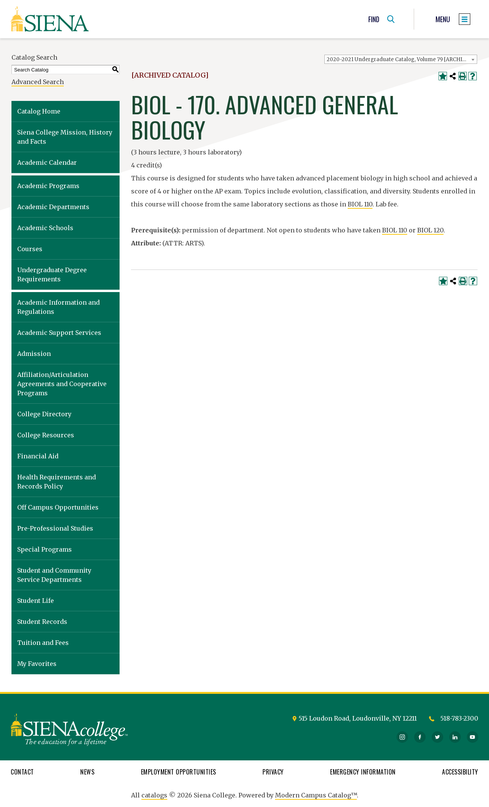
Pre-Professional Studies (55, 528)
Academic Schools (45, 228)
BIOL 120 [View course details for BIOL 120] (430, 230)
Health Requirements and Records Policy (56, 481)
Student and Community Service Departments (54, 575)
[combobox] (400, 59)
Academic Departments (53, 207)
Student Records (42, 621)
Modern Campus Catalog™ (316, 795)
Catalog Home (38, 111)
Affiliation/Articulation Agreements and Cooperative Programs (62, 384)
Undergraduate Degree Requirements (52, 274)
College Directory (44, 414)
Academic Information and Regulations (58, 307)
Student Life (35, 600)
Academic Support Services (59, 332)
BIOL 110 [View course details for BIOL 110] (360, 204)
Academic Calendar (47, 162)
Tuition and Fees (43, 642)
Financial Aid (37, 456)
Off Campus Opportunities (58, 507)
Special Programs (44, 549)
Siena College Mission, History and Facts (64, 136)
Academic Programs (48, 186)
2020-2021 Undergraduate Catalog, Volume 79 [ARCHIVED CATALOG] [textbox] (402, 59)
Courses (29, 249)
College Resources (45, 435)
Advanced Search (37, 82)
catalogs (154, 795)
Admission (34, 353)
